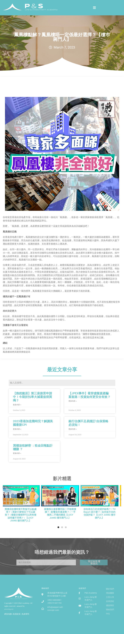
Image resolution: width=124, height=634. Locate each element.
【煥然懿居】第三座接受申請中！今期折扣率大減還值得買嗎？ (32, 397)
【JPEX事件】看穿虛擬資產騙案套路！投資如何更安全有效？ (89, 395)
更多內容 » (17, 405)
